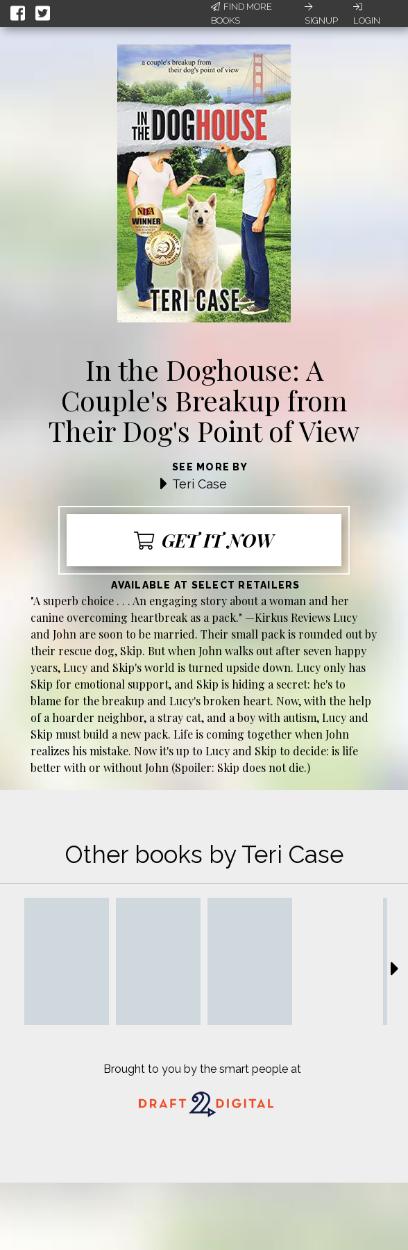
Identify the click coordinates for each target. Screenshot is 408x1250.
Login (366, 14)
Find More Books (241, 13)
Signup (321, 14)
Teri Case (199, 484)
